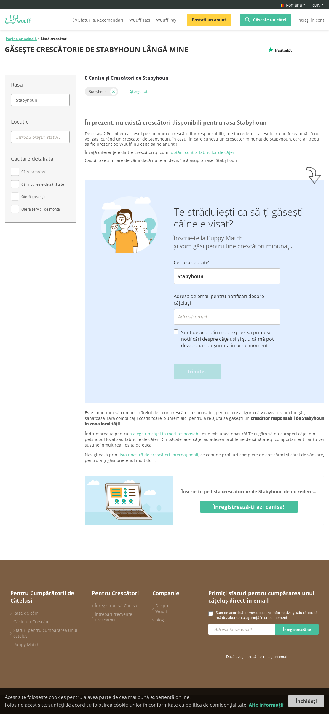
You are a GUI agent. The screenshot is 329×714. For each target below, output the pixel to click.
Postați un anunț (209, 20)
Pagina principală (21, 38)
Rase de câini (26, 613)
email (284, 656)
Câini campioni (33, 171)
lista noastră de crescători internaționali (158, 455)
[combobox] (40, 100)
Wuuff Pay (166, 20)
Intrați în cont (310, 20)
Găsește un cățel (269, 20)
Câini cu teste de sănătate (42, 184)
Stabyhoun (97, 91)
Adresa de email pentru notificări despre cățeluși (219, 299)
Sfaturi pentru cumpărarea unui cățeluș (45, 633)
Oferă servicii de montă (40, 209)
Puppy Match (26, 644)
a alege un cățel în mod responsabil (165, 433)
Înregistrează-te (297, 629)
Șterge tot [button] (139, 91)
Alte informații (266, 705)
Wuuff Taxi (139, 20)
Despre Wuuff (162, 608)
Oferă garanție (33, 196)
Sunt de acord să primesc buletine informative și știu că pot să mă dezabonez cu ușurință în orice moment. (267, 615)
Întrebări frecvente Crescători (113, 617)
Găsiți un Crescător (32, 621)
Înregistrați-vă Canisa (116, 605)
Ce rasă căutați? (191, 262)
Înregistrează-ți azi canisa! (248, 506)
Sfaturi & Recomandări (97, 20)
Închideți (306, 701)
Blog (159, 620)
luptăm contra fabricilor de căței (202, 152)
